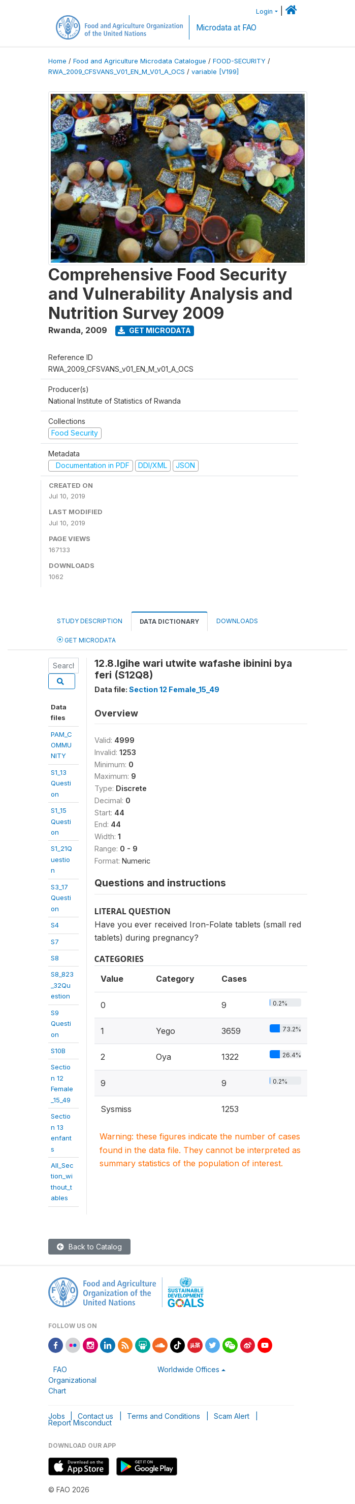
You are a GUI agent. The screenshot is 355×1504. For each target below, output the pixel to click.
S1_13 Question (61, 783)
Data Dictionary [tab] (169, 621)
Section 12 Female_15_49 (174, 689)
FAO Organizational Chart (72, 1380)
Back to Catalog (89, 1246)
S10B (58, 1051)
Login (264, 11)
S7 (55, 942)
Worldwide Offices (188, 1369)
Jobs (56, 1416)
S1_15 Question (61, 821)
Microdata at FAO (226, 27)
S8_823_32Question (62, 985)
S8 (55, 958)
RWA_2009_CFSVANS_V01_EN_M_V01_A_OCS (116, 72)
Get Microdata (154, 330)
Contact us (95, 1416)
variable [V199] (215, 72)
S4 (55, 925)
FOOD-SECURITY (239, 61)
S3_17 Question (61, 898)
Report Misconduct (80, 1422)
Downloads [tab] (237, 621)
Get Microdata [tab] (86, 639)
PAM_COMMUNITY (61, 745)
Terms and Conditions (163, 1416)
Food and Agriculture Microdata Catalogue (139, 61)
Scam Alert (231, 1416)
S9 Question (61, 1024)
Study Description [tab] (89, 621)
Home (57, 61)
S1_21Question (61, 859)
